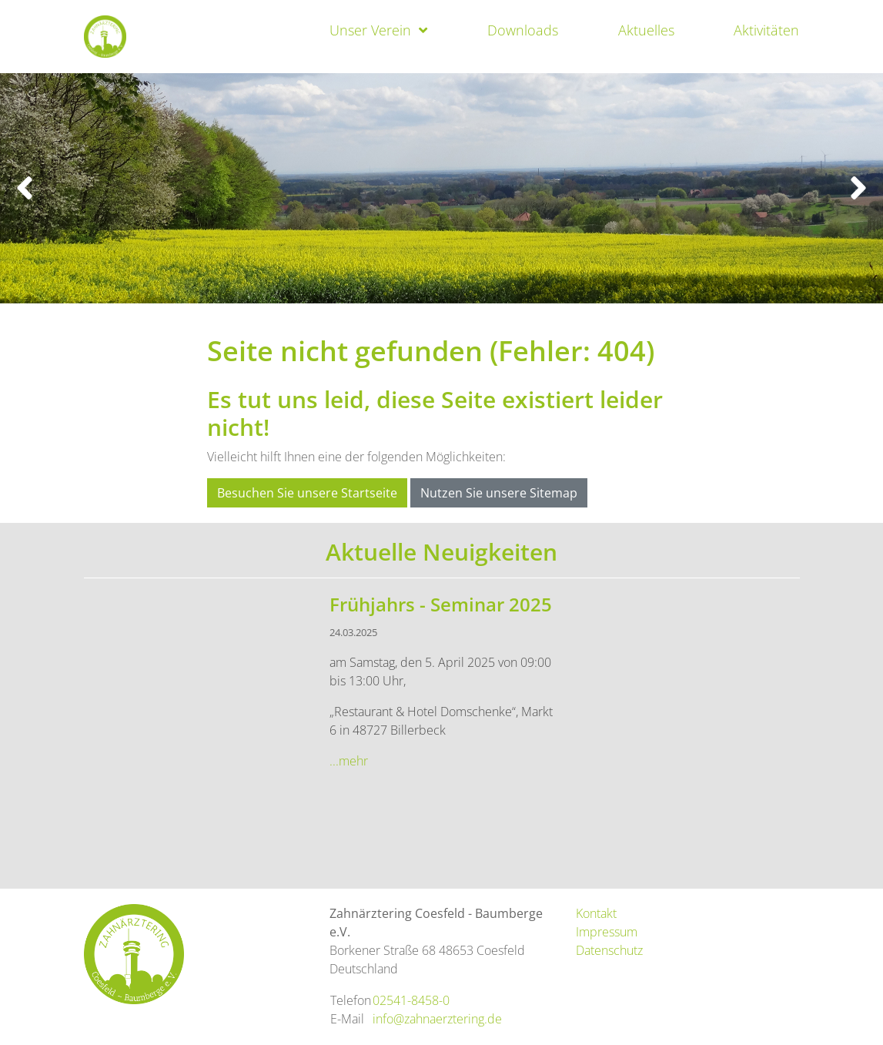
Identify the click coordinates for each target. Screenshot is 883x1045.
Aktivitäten (766, 30)
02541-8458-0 (411, 1000)
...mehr (348, 760)
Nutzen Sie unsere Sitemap (498, 492)
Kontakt (596, 913)
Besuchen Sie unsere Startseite (307, 492)
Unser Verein (370, 30)
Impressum (606, 931)
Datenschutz (609, 950)
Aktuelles (646, 30)
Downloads (522, 30)
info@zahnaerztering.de (437, 1018)
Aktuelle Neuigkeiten (441, 552)
